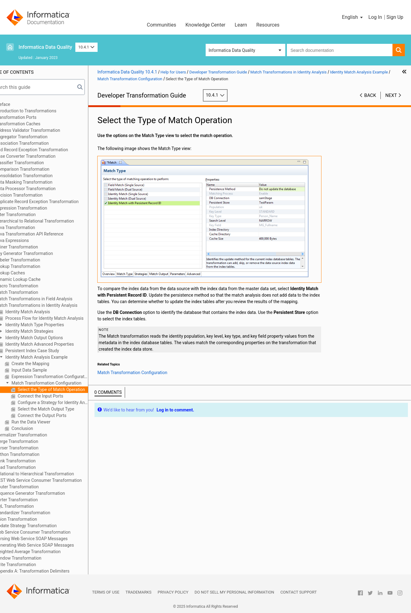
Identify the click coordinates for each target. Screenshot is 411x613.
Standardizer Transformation (37, 512)
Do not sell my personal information (234, 592)
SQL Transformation (29, 506)
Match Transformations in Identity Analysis (51, 305)
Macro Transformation (31, 285)
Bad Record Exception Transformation (46, 149)
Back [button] (370, 95)
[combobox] (339, 50)
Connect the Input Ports (54, 396)
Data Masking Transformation (38, 182)
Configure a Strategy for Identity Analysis (67, 402)
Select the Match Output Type (60, 409)
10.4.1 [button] (86, 47)
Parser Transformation (31, 447)
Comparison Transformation (37, 169)
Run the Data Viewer (45, 421)
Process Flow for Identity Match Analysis (59, 318)
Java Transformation (30, 227)
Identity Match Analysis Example (50, 357)
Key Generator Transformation (39, 253)
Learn (241, 25)
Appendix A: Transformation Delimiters (47, 571)
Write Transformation (30, 564)
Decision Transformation (33, 195)
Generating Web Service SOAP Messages (49, 545)
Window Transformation (33, 558)
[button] (352, 17)
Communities (161, 25)
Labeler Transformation (32, 259)
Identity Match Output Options (48, 337)
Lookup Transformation (32, 266)
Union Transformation (31, 519)
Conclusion (36, 428)
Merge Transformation (31, 441)
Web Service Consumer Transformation (47, 532)
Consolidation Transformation (38, 175)
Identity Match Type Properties (49, 324)
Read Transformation (30, 467)
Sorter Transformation (31, 499)
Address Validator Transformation (42, 130)
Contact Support (298, 592)
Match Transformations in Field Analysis (48, 298)
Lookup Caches (25, 272)
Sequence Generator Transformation (45, 493)
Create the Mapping (44, 363)
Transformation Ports (30, 117)
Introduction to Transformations (40, 110)
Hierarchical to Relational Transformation (49, 221)
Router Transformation (31, 486)
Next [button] (391, 95)
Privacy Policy (173, 592)
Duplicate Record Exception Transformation (52, 201)
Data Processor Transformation (40, 188)
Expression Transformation (36, 208)
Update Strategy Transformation (41, 525)
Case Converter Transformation (40, 156)
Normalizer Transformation (36, 434)
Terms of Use (105, 592)
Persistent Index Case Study (46, 350)
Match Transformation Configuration (60, 383)
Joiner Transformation (31, 246)
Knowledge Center (205, 25)
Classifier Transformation (34, 162)
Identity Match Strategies (43, 331)
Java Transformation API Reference (44, 233)
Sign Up (394, 17)
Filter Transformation (30, 214)
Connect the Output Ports (56, 415)
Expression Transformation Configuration (64, 376)
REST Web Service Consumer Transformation (53, 480)
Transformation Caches (32, 123)
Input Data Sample (43, 370)
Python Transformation (32, 454)
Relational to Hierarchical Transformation (49, 473)
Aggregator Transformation (36, 136)
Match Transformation (31, 292)
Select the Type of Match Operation (65, 389)
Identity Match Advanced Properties (54, 344)
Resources (267, 25)
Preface (17, 104)
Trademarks (139, 592)
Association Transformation (37, 143)
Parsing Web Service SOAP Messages (46, 538)
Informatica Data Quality (45, 47)
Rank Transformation (30, 460)
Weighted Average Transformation (43, 551)
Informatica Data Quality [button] (232, 50)
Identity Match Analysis (42, 311)
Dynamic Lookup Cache (33, 279)
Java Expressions (27, 240)
